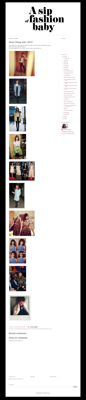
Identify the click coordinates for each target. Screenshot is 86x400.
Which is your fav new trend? (69, 77)
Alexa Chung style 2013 (36, 328)
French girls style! (67, 75)
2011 (64, 118)
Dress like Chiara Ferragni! (69, 103)
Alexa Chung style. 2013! (68, 91)
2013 (64, 56)
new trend (50, 328)
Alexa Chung (22, 328)
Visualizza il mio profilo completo (67, 133)
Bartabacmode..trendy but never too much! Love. (70, 106)
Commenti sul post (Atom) (18, 378)
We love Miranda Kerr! (68, 101)
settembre (66, 58)
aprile (65, 67)
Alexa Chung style (28, 328)
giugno (65, 63)
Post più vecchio (53, 376)
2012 (64, 116)
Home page (32, 376)
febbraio (66, 112)
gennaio (65, 114)
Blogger (48, 393)
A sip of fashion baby (16, 328)
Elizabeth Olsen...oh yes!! (69, 70)
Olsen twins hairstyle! (68, 95)
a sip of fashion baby (67, 129)
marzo (65, 69)
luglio (65, 61)
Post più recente (12, 376)
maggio (65, 65)
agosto (65, 60)
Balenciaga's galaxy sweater (69, 93)
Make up (65, 108)
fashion (42, 328)
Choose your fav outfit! (68, 110)
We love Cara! (66, 99)
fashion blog (46, 328)
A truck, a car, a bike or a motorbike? (68, 73)
